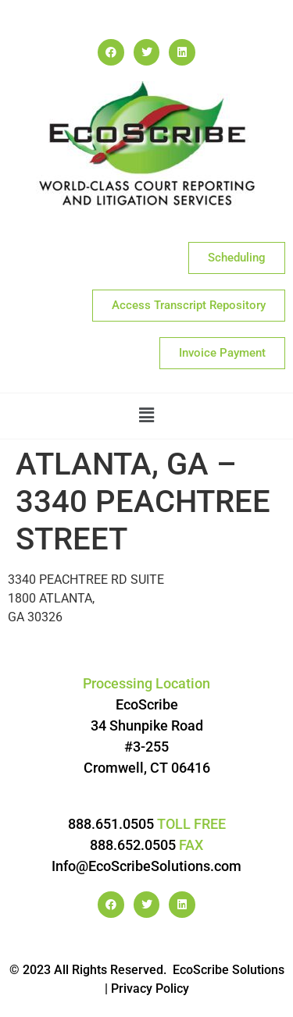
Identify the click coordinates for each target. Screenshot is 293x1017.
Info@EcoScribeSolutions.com (146, 866)
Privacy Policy (150, 988)
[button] (146, 416)
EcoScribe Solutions (228, 969)
